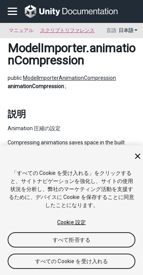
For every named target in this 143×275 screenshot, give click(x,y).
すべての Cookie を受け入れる (71, 261)
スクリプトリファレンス (67, 30)
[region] (71, 210)
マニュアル (21, 30)
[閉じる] (137, 156)
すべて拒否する (71, 240)
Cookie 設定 (71, 222)
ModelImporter (47, 48)
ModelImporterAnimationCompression (69, 78)
